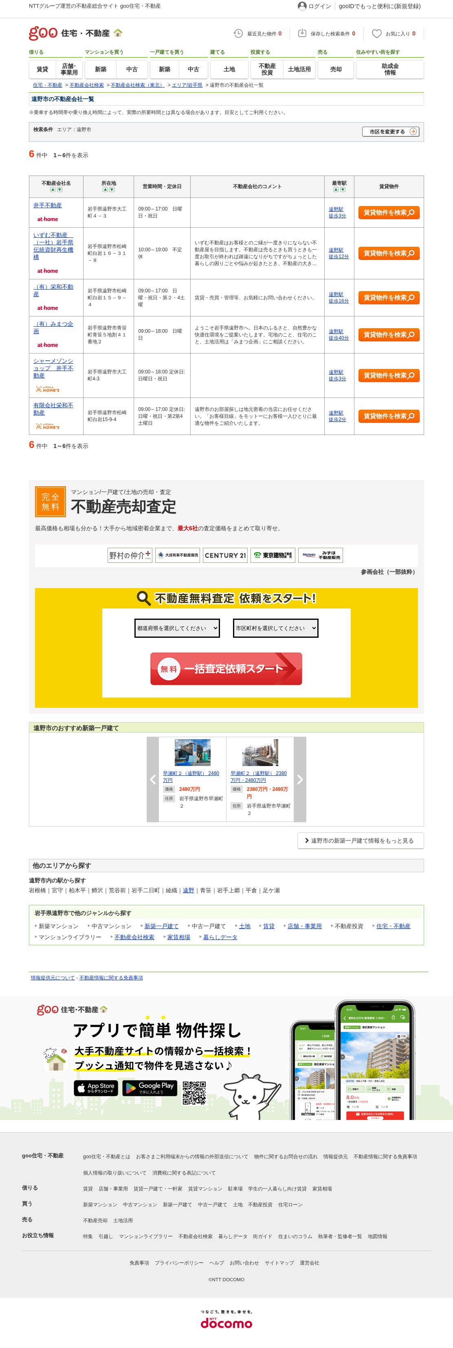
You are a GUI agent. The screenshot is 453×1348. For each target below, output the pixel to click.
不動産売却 (95, 1220)
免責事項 (139, 1263)
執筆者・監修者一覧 (340, 1236)
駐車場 (235, 1189)
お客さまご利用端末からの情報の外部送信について (192, 1156)
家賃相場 (178, 937)
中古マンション (140, 1204)
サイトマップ (279, 1263)
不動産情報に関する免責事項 (111, 978)
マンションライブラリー (146, 1236)
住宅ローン (290, 1204)
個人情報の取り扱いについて (115, 1173)
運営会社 (309, 1263)
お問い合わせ (244, 1263)
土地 (245, 926)
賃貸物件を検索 (389, 213)
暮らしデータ (220, 937)
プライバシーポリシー (179, 1263)
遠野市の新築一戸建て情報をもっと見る (362, 840)
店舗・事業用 (305, 926)
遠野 (188, 890)
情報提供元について (53, 978)
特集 (88, 1236)
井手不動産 (47, 205)
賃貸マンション (205, 1189)
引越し (106, 1236)
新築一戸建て (162, 926)
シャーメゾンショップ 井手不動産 (53, 368)
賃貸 (269, 926)
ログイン (319, 6)
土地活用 (123, 1220)
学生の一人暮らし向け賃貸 (277, 1189)
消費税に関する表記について (184, 1173)
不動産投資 (260, 1204)
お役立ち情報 (38, 1235)
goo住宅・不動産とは (106, 1156)
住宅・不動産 (393, 926)
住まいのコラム (295, 1236)
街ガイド (263, 1236)
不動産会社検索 (134, 937)
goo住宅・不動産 (43, 1156)
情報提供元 (335, 1156)
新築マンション (100, 1204)
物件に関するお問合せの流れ (286, 1156)
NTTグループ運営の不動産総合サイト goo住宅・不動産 (95, 6)
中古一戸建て (212, 1204)
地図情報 (377, 1236)
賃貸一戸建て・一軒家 (158, 1189)
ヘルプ (216, 1263)
